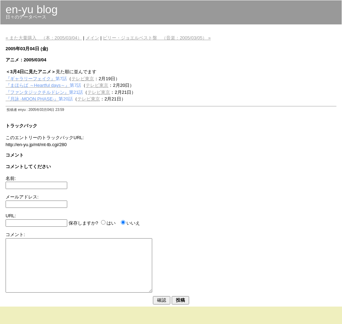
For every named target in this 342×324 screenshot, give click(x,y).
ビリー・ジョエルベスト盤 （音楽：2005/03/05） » (157, 37)
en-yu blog (31, 9)
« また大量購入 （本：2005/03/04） (44, 37)
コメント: (15, 234)
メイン (92, 37)
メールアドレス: (22, 196)
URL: (11, 215)
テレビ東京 (82, 78)
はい (111, 223)
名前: (11, 178)
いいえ (133, 223)
